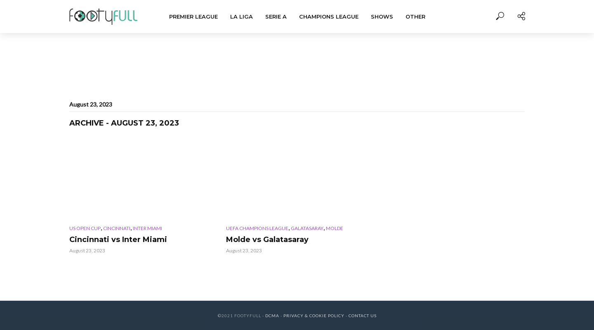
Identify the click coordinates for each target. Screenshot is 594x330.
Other (415, 16)
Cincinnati (116, 228)
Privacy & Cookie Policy (313, 315)
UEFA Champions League (257, 228)
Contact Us (363, 315)
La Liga (241, 16)
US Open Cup (85, 228)
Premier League (193, 16)
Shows (382, 16)
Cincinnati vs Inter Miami (118, 239)
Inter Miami (147, 228)
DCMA (272, 315)
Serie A (276, 16)
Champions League (328, 16)
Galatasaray (307, 228)
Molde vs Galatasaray (267, 239)
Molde (334, 228)
